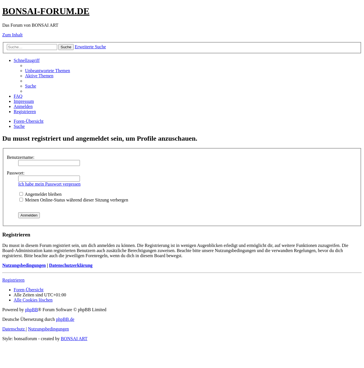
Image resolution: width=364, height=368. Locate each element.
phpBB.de (65, 319)
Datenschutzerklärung (70, 265)
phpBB (31, 309)
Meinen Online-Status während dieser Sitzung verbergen (73, 199)
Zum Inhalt (12, 34)
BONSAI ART (74, 338)
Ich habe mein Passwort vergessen (49, 184)
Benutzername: (20, 157)
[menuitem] (47, 70)
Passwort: (15, 173)
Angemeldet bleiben (40, 194)
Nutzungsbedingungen (24, 265)
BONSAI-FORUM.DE (46, 11)
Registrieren (13, 280)
